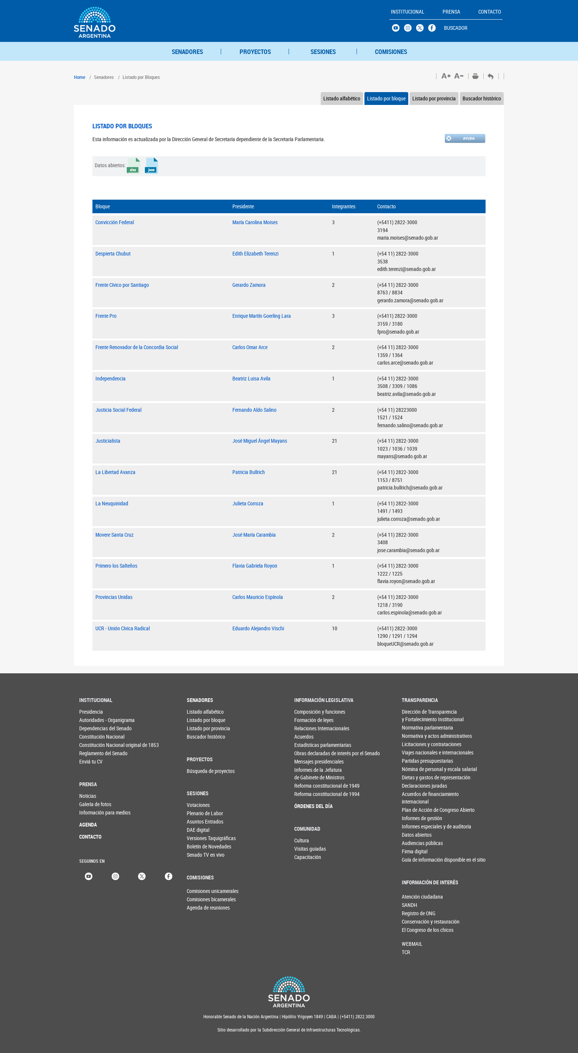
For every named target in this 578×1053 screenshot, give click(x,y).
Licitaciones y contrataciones (417, 744)
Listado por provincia (434, 98)
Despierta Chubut (113, 253)
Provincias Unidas (113, 596)
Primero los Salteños (116, 565)
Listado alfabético (341, 98)
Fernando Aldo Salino (254, 409)
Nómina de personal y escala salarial (417, 769)
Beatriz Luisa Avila (251, 378)
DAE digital (198, 829)
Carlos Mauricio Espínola (257, 596)
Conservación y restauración (414, 921)
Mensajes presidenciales (309, 761)
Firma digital (414, 851)
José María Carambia (254, 534)
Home (79, 77)
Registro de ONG (414, 913)
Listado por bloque (386, 98)
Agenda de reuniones (199, 907)
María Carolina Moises (255, 222)
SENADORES (187, 51)
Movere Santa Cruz (114, 534)
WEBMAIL (412, 943)
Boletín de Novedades (202, 846)
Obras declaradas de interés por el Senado (309, 753)
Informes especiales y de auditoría (417, 826)
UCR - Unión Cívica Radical (122, 628)
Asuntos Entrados (202, 821)
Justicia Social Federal (118, 409)
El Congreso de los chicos (414, 929)
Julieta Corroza (247, 503)
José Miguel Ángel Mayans (259, 440)
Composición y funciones (309, 711)
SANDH (409, 904)
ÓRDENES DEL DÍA (309, 806)
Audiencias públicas (417, 843)
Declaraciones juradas (417, 785)
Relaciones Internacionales (309, 728)
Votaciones (198, 804)
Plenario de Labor (202, 813)
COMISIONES (391, 51)
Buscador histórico (482, 98)
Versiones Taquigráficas (202, 838)
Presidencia (91, 711)
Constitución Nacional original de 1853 (94, 744)
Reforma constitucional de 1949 (309, 785)
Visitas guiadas (309, 848)
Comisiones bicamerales (199, 899)
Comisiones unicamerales (199, 890)
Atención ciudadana (414, 896)
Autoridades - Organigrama (94, 720)
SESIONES (323, 51)
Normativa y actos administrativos (417, 735)
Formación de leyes (309, 720)
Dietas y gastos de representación (417, 777)
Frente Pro (106, 315)
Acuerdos (304, 736)
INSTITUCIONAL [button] (407, 11)
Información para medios (94, 812)
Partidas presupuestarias (417, 760)
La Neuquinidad (111, 503)
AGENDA (88, 824)
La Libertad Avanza (115, 472)
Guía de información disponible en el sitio (417, 859)
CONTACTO (90, 836)
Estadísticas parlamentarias (309, 744)
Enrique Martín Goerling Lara (261, 315)
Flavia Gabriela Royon (254, 565)
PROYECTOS (255, 51)
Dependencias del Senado (94, 728)
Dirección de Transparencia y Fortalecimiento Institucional (417, 715)
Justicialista (107, 440)
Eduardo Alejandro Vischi (258, 628)
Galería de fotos (94, 804)
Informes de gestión (417, 818)
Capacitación (307, 857)
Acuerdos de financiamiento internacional (417, 797)
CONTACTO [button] (489, 11)
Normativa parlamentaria (417, 727)
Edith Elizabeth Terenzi (255, 253)
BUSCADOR (455, 27)
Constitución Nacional (94, 736)
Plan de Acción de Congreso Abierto (417, 809)
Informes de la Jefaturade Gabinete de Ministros (309, 773)
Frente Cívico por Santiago (122, 284)
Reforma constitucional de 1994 (309, 793)
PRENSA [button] (451, 11)
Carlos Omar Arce (249, 347)
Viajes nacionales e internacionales (417, 752)
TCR (406, 952)
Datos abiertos (417, 834)
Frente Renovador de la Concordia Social (136, 347)
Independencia (110, 378)
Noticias (87, 795)
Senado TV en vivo (202, 854)
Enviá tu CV (91, 761)
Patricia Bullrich (248, 472)
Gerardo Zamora (249, 284)
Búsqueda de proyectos (202, 770)
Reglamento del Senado (94, 753)
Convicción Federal (114, 222)
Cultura (301, 840)
